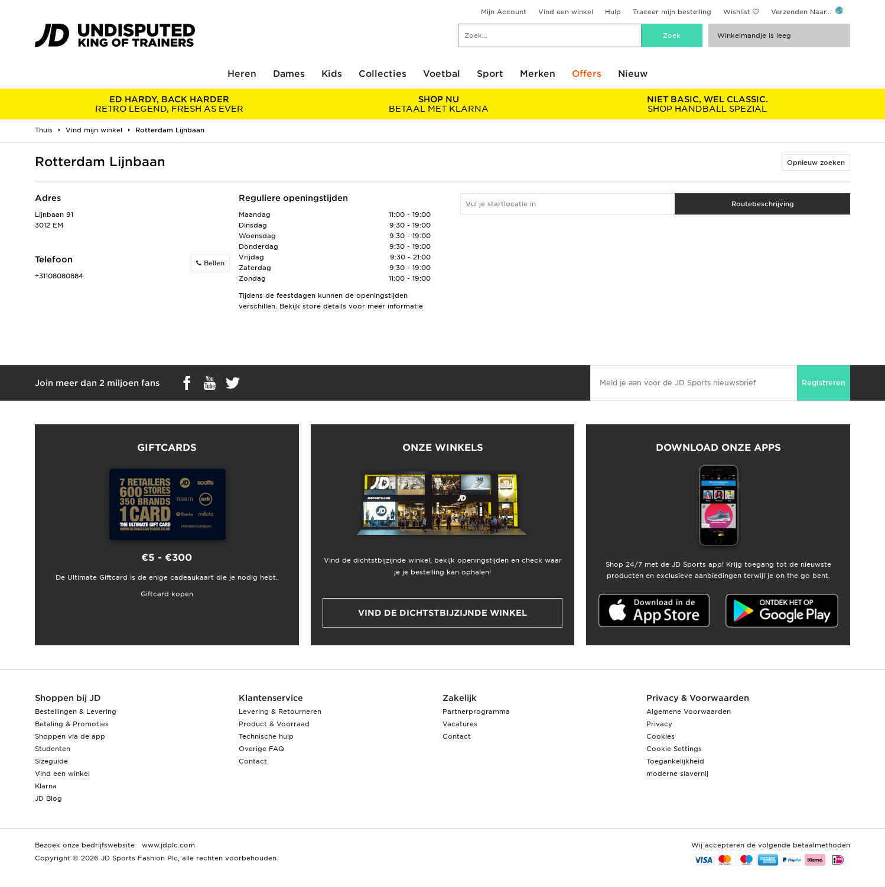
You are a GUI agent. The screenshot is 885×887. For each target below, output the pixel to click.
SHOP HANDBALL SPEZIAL (707, 104)
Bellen (210, 263)
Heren (241, 74)
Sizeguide (51, 761)
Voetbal (441, 74)
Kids (331, 74)
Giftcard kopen (167, 594)
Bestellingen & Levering (75, 711)
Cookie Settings (674, 749)
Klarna (46, 786)
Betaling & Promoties (72, 724)
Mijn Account (503, 12)
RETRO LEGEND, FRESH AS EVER (169, 104)
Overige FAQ (261, 749)
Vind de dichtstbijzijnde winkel (442, 613)
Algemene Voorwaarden (688, 711)
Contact (253, 761)
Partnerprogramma (476, 711)
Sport (490, 74)
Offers (586, 74)
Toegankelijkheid (675, 761)
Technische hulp (266, 736)
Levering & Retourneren (280, 711)
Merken (537, 74)
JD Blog (48, 798)
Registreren (823, 382)
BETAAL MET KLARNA (438, 104)
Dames (289, 74)
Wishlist (736, 12)
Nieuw (633, 74)
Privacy (659, 724)
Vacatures (459, 724)
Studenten (52, 749)
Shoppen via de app (70, 736)
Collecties (382, 74)
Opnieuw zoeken (816, 162)
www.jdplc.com (167, 845)
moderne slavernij (677, 773)
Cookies (660, 736)
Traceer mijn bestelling (672, 12)
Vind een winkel (565, 12)
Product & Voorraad (274, 724)
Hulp (613, 12)
